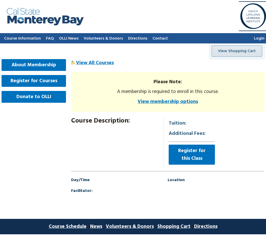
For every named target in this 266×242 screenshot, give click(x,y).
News (96, 226)
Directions (137, 38)
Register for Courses (34, 81)
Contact (160, 38)
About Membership (34, 65)
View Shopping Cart (237, 51)
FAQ (50, 38)
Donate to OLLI (33, 97)
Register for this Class (192, 154)
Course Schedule (68, 226)
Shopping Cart (174, 226)
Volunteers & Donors (103, 38)
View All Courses (95, 63)
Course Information (22, 38)
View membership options (168, 102)
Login (259, 38)
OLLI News (69, 38)
